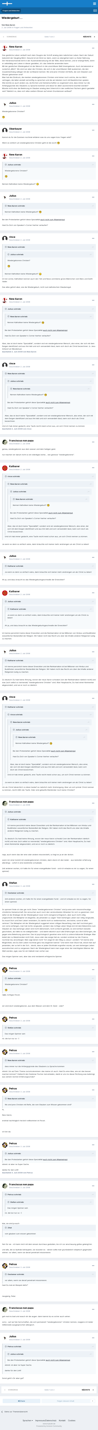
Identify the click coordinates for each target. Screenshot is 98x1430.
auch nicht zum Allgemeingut (52, 219)
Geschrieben (19, 50)
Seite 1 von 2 (50, 37)
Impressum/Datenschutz (45, 1420)
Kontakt (62, 1420)
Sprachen (28, 1420)
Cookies (71, 1420)
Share (21, 1401)
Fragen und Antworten (23, 27)
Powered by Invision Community (49, 1426)
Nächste (87, 37)
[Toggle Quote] (6, 165)
